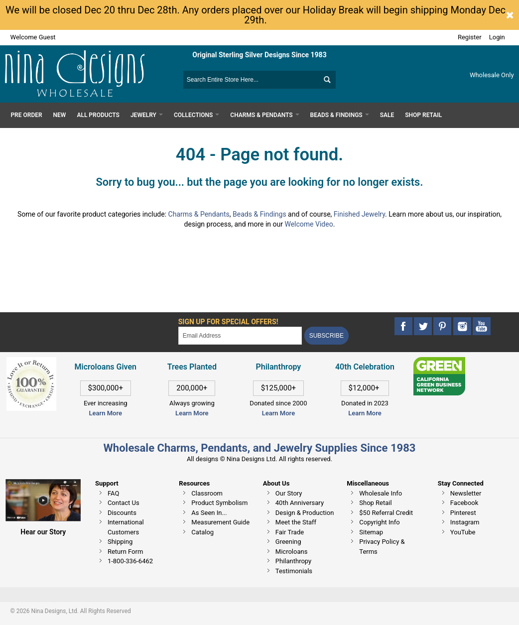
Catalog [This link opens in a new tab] (202, 532)
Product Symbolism (219, 502)
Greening (288, 541)
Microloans (291, 551)
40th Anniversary (299, 502)
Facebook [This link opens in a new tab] (464, 502)
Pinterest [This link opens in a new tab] (463, 512)
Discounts (122, 512)
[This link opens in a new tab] (439, 362)
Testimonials (293, 571)
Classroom (207, 493)
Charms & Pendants (199, 214)
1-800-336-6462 (130, 561)
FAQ (113, 493)
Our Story (288, 493)
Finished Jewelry (359, 214)
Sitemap (371, 532)
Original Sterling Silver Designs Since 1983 (259, 55)
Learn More (105, 413)
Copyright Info (379, 522)
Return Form (125, 551)
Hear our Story (43, 532)
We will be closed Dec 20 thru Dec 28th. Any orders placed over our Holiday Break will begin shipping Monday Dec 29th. (255, 15)
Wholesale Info (380, 493)
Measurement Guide (220, 522)
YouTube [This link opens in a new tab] (463, 532)
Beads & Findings (259, 214)
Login (497, 37)
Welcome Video (308, 224)
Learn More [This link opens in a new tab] (191, 413)
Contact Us (123, 502)
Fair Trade (289, 532)
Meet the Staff (295, 522)
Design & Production (304, 512)
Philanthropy (293, 561)
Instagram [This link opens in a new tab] (465, 522)
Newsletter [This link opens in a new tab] (466, 493)
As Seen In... (209, 512)
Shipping (120, 541)
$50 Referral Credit (386, 512)
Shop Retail (375, 502)
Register (470, 37)
